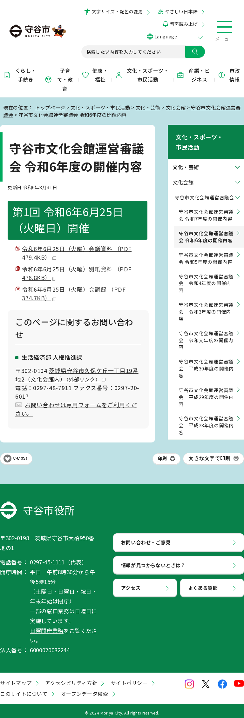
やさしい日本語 (181, 11)
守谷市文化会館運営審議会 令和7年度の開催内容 (206, 205)
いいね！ (21, 454)
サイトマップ (16, 679)
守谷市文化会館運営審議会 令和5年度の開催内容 (206, 248)
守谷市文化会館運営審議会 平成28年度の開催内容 (206, 415)
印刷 (162, 454)
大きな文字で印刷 (209, 454)
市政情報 (229, 75)
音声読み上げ (184, 24)
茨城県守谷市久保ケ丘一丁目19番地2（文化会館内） (77, 374)
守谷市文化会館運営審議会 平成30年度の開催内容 (206, 358)
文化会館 (176, 107)
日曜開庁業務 (47, 626)
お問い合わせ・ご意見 (146, 538)
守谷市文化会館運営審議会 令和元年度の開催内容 (206, 330)
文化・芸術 (148, 107)
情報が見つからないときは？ (153, 560)
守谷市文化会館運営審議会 (204, 187)
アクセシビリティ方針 (71, 679)
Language (165, 36)
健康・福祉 (95, 75)
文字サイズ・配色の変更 (117, 11)
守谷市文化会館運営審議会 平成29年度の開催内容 (206, 386)
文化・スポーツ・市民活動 (142, 75)
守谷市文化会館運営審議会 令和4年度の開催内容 (206, 273)
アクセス (131, 583)
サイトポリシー (129, 679)
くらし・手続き (19, 75)
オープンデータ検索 (84, 690)
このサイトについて (24, 690)
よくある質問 (203, 583)
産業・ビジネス (193, 75)
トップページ (50, 107)
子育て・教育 (58, 80)
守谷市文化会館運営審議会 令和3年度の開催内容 (206, 301)
